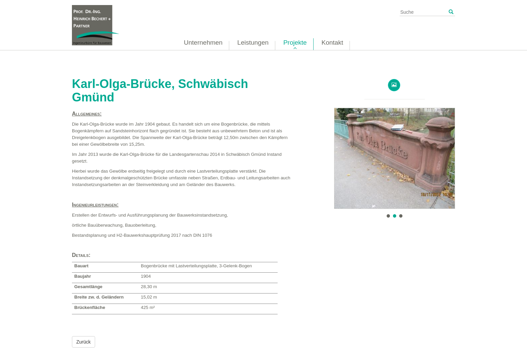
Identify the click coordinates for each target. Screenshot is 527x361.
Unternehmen (203, 42)
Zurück (83, 342)
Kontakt (332, 42)
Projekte (295, 42)
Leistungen (253, 42)
